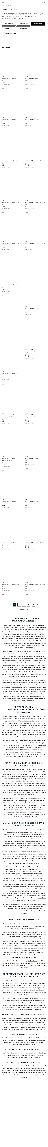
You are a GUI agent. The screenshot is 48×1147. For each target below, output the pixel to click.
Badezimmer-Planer (25, 998)
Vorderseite (4, 6)
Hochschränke (24, 23)
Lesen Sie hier (42, 898)
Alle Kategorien (9, 23)
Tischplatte (28, 660)
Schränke (10, 6)
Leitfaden (31, 928)
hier (37, 792)
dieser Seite (34, 880)
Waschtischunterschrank (9, 643)
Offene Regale (23, 28)
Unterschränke (38, 23)
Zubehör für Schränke (10, 33)
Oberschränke (8, 28)
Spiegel (33, 934)
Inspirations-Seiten (31, 961)
